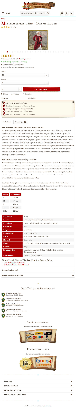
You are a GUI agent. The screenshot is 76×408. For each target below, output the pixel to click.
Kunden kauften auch (10, 270)
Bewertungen (20, 122)
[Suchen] (48, 13)
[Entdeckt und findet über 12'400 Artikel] (35, 13)
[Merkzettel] (62, 13)
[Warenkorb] (72, 13)
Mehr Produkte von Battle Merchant (15, 265)
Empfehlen (27, 94)
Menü (6, 13)
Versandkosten (47, 406)
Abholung (22, 59)
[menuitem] (6, 13)
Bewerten (15, 94)
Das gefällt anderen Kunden (12, 275)
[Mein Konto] (67, 13)
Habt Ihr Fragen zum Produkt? (13, 263)
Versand (5, 59)
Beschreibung (7, 122)
